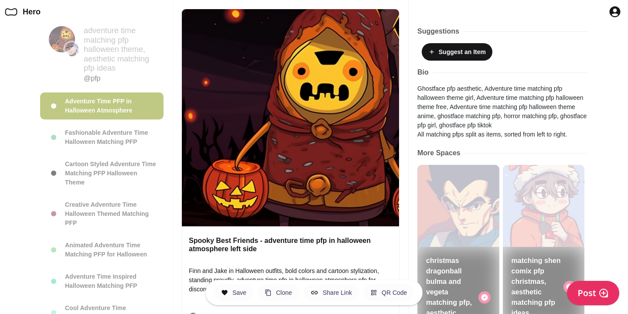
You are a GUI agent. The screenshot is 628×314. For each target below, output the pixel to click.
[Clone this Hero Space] (278, 292)
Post (593, 293)
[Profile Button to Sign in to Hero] (615, 11)
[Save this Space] (233, 292)
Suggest (457, 51)
